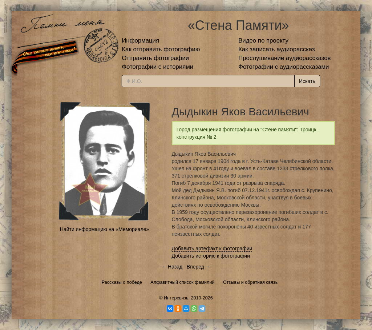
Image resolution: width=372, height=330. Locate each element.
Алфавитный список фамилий (182, 282)
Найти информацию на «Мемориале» (104, 229)
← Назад (171, 267)
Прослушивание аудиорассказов (284, 58)
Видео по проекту (263, 40)
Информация (140, 40)
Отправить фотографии (155, 58)
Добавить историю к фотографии (211, 256)
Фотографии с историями (157, 66)
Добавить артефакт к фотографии (212, 248)
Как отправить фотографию (161, 49)
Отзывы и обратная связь (250, 282)
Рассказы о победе (122, 282)
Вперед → (199, 267)
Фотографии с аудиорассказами (283, 66)
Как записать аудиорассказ (276, 49)
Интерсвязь (176, 298)
